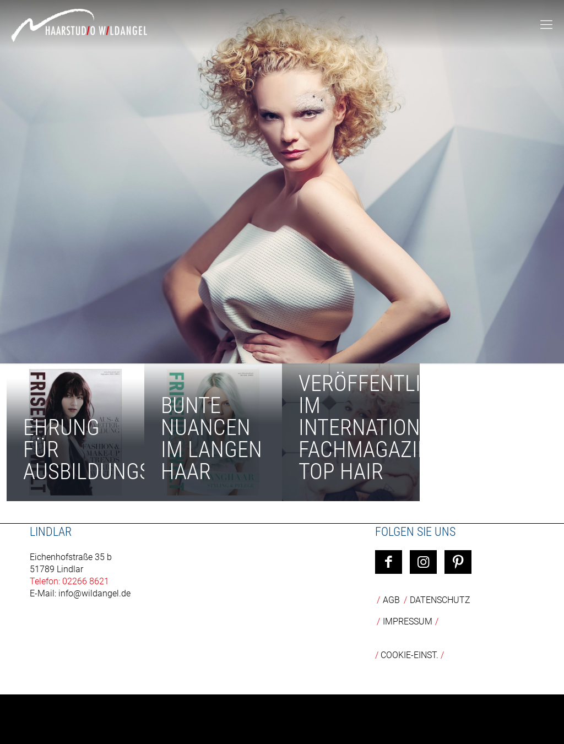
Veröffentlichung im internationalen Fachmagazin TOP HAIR (393, 428)
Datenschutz (440, 600)
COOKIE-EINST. (409, 655)
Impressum (407, 621)
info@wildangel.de (94, 593)
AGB (391, 600)
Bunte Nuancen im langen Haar (211, 439)
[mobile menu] (546, 24)
